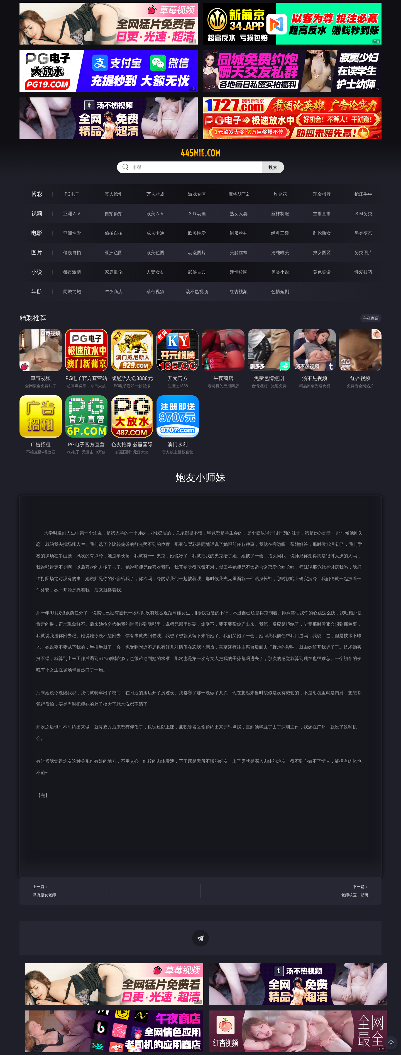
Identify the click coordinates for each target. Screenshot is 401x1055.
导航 (36, 291)
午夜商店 (114, 291)
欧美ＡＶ (155, 213)
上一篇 (69, 891)
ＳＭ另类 (363, 213)
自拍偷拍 (114, 213)
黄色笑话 (322, 272)
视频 (36, 213)
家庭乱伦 (114, 272)
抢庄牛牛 (363, 194)
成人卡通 (155, 233)
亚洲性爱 (72, 233)
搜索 (272, 167)
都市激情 (72, 272)
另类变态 (363, 233)
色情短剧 (280, 291)
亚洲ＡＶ (72, 213)
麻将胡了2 (238, 194)
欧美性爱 (197, 233)
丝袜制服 (280, 213)
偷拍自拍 (114, 233)
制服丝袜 (239, 233)
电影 (36, 233)
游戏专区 (197, 194)
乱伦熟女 (322, 233)
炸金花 (280, 194)
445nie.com (200, 153)
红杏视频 (239, 291)
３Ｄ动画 (197, 213)
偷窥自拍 (72, 252)
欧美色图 (155, 252)
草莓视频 (155, 291)
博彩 (36, 194)
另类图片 (363, 252)
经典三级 (280, 233)
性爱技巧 (363, 272)
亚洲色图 (114, 252)
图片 (36, 252)
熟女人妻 (239, 213)
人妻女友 (155, 272)
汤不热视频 (197, 291)
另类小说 (280, 272)
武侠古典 (197, 272)
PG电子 (72, 194)
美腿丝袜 (239, 252)
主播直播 (322, 213)
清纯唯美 (280, 252)
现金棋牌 (322, 194)
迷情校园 (239, 272)
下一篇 (331, 891)
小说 (36, 272)
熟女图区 (322, 252)
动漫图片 (197, 252)
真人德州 (114, 194)
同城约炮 (72, 291)
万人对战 (155, 194)
